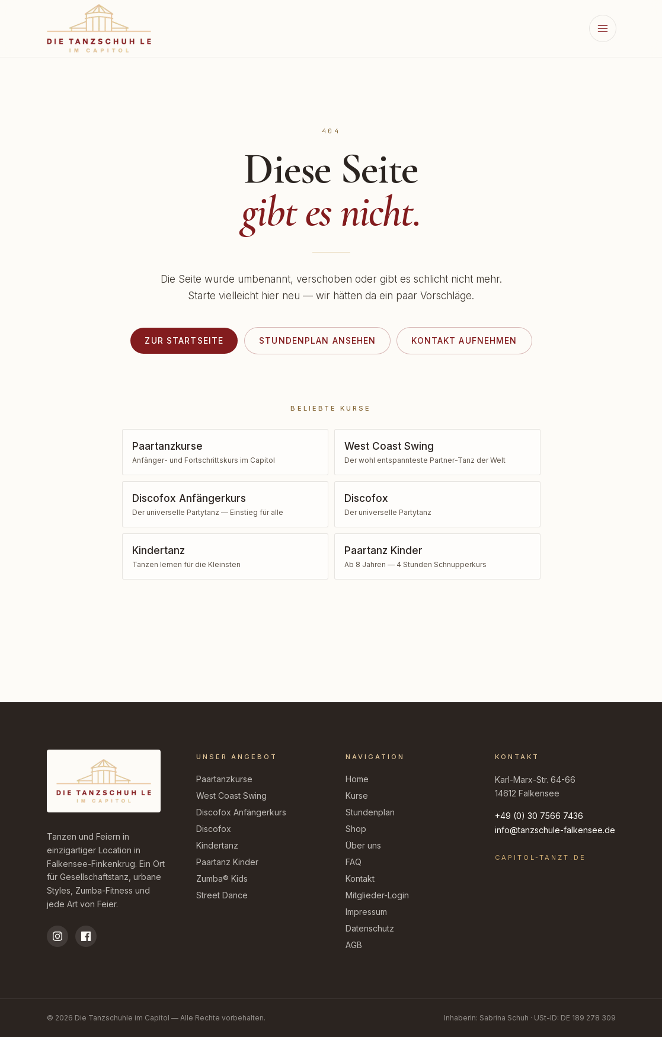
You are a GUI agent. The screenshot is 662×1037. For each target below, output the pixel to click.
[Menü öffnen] (603, 28)
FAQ (354, 862)
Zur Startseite (184, 340)
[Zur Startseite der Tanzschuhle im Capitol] (99, 28)
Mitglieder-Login (377, 895)
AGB (354, 945)
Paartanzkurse (224, 779)
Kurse (357, 795)
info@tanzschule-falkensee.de (555, 830)
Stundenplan (370, 812)
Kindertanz (217, 845)
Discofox (213, 829)
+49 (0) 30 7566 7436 (539, 816)
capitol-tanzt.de (540, 857)
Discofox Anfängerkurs (241, 812)
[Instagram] (57, 936)
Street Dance (222, 895)
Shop (356, 829)
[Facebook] (86, 936)
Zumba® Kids (222, 878)
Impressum (366, 912)
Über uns (363, 845)
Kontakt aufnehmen (464, 340)
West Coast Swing (231, 795)
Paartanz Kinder (227, 862)
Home (357, 779)
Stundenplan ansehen (317, 340)
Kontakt (360, 878)
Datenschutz (370, 928)
